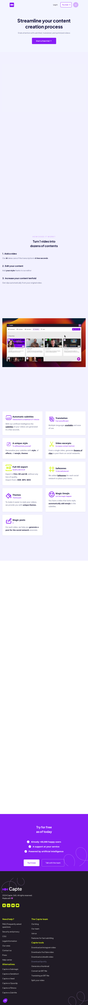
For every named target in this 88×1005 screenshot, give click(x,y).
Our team (35, 929)
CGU (4, 936)
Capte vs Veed (8, 978)
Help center (7, 960)
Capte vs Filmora (9, 988)
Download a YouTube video (42, 952)
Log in (55, 5)
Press (4, 955)
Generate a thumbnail (40, 966)
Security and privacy (10, 931)
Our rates (6, 946)
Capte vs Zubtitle (9, 992)
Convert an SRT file (39, 971)
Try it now (10, 404)
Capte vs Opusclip (10, 983)
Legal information (9, 941)
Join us (34, 933)
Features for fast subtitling (42, 938)
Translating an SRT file (40, 975)
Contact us (7, 950)
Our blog (35, 924)
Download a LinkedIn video (42, 957)
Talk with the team (53, 863)
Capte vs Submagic (10, 969)
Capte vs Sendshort (10, 974)
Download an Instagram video (43, 947)
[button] (5, 1000)
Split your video (37, 980)
